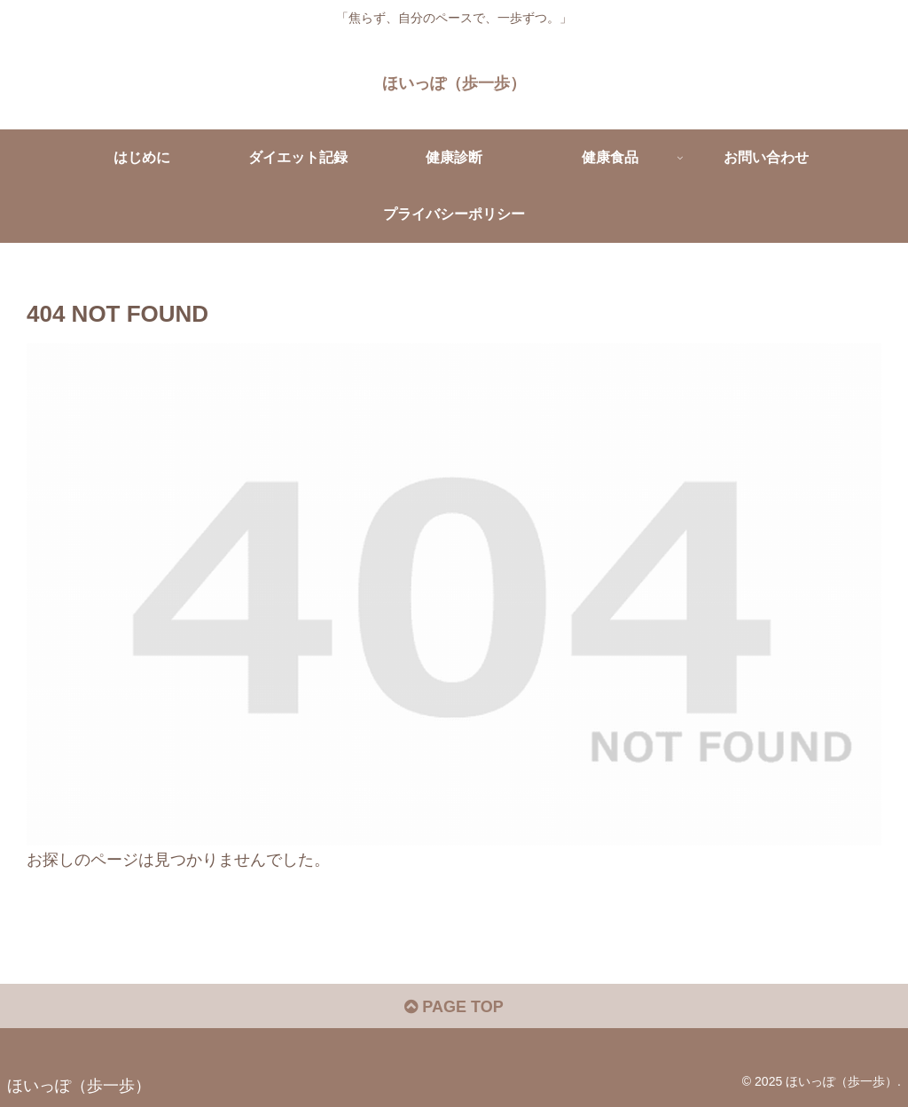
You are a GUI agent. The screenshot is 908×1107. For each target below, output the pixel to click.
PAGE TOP (453, 1007)
